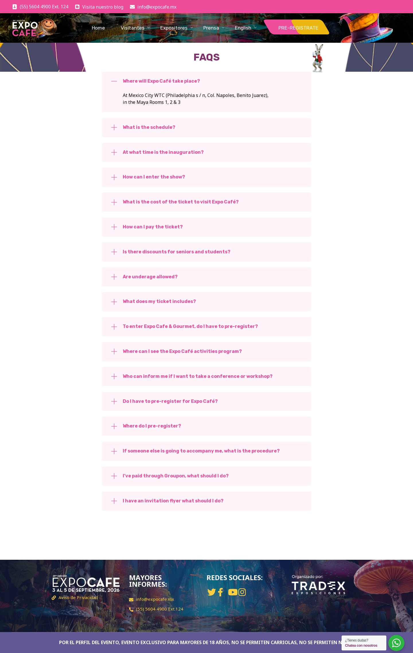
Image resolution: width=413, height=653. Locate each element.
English (243, 28)
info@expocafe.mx (155, 599)
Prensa (211, 28)
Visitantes (133, 28)
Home (98, 28)
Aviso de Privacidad (78, 597)
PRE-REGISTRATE (298, 28)
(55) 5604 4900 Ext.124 (159, 609)
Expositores (174, 28)
